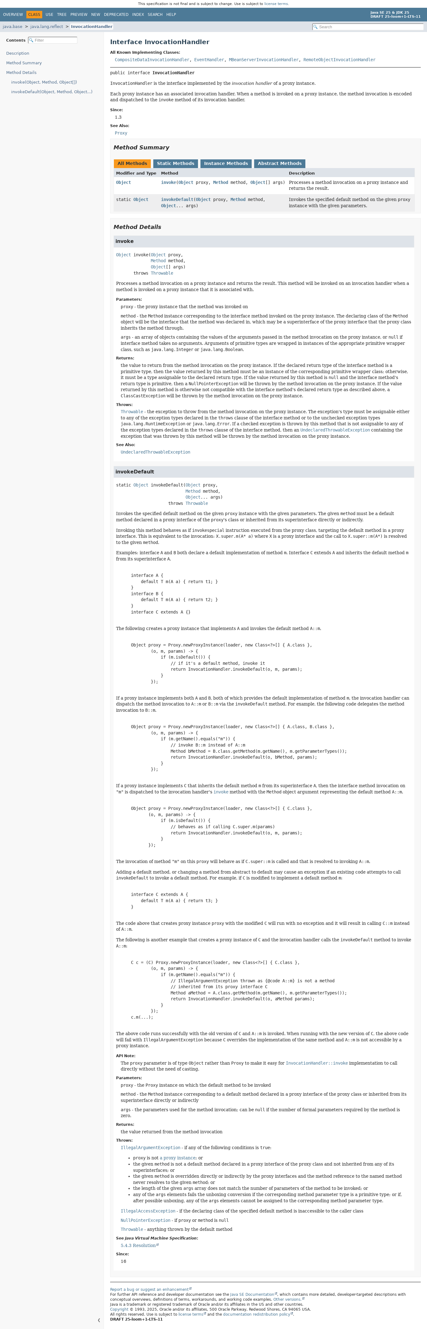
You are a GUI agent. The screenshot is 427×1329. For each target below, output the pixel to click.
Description (17, 53)
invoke (168, 182)
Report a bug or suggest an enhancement (149, 1289)
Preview (79, 14)
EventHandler (209, 59)
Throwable (162, 273)
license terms (276, 4)
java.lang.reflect (46, 26)
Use (49, 14)
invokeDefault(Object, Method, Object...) (51, 91)
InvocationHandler (91, 26)
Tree (62, 14)
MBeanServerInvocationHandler (264, 59)
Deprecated (116, 14)
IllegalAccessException (148, 1210)
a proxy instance (178, 1157)
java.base (12, 26)
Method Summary (24, 63)
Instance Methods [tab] (226, 163)
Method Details (21, 72)
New (95, 14)
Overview (13, 14)
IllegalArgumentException (150, 1147)
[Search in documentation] (368, 26)
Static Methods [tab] (175, 163)
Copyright (119, 1309)
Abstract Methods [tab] (280, 163)
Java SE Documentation (252, 1294)
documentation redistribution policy (256, 1314)
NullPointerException (145, 1220)
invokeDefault (177, 199)
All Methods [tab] (132, 163)
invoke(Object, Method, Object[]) (44, 82)
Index (138, 14)
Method (220, 182)
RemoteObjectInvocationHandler (339, 59)
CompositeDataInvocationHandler (152, 59)
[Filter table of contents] (53, 40)
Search (155, 14)
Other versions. (287, 1299)
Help (171, 14)
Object (123, 182)
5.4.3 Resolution (138, 1245)
